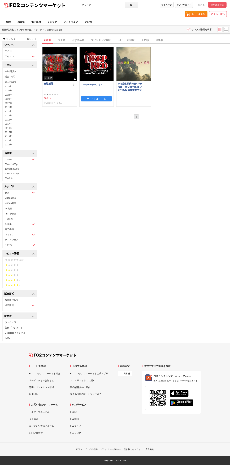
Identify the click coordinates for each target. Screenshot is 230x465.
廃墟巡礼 (48, 83)
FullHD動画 (10, 213)
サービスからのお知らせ (41, 380)
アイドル (20, 56)
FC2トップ (81, 449)
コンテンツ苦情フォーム (41, 425)
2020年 (8, 111)
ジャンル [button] (19, 45)
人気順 (145, 40)
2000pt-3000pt (12, 173)
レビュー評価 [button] (19, 253)
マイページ (166, 5)
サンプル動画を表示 (201, 29)
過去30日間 (10, 82)
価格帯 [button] (19, 153)
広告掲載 (149, 449)
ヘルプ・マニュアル (39, 412)
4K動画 (8, 208)
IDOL (7, 338)
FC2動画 (74, 419)
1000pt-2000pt (12, 169)
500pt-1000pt (11, 164)
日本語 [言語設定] (127, 373)
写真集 (21, 21)
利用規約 (33, 394)
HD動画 (9, 219)
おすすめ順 (78, 40)
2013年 (8, 140)
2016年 (8, 128)
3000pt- (8, 178)
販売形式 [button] (19, 294)
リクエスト (34, 419)
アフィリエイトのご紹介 (82, 380)
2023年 (8, 99)
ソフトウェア (70, 21)
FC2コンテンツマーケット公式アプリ (89, 373)
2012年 (8, 144)
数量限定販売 (11, 300)
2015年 (8, 132)
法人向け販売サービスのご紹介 (86, 394)
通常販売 (20, 305)
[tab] (136, 40)
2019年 (8, 115)
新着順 (47, 40)
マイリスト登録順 (101, 40)
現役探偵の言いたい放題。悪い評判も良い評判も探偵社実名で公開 (131, 86)
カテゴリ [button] (19, 186)
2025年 (8, 90)
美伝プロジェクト (14, 327)
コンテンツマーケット (43, 5)
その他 (88, 21)
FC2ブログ (75, 432)
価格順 (159, 40)
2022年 (8, 103)
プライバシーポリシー (110, 449)
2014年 (8, 136)
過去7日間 (10, 76)
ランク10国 (10, 322)
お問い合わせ (36, 432)
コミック (52, 21)
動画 (8, 21)
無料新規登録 (217, 5)
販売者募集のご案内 (80, 387)
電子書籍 (36, 21)
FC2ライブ (75, 425)
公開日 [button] (19, 65)
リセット (32, 39)
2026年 (8, 86)
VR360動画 (10, 203)
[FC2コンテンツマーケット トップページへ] (52, 354)
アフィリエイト (184, 5)
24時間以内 (10, 71)
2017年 (8, 124)
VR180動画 (10, 198)
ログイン (202, 5)
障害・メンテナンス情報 (41, 387)
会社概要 (93, 449)
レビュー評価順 (126, 40)
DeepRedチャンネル (15, 333)
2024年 (8, 94)
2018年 (8, 119)
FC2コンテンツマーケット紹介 (44, 373)
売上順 (61, 40)
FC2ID (73, 412)
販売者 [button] (19, 316)
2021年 (8, 107)
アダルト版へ (218, 14)
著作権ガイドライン (133, 449)
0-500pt (20, 159)
